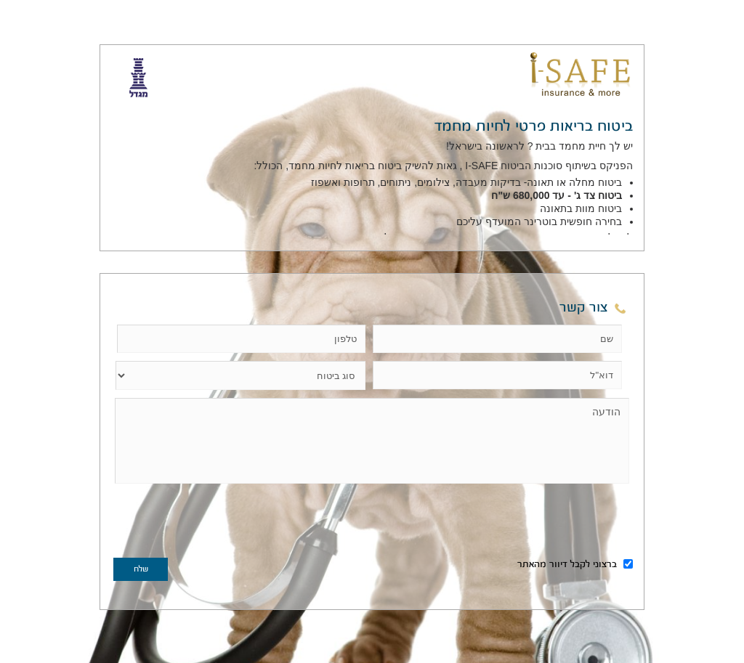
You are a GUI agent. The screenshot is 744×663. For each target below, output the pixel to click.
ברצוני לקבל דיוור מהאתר (575, 565)
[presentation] (223, 523)
